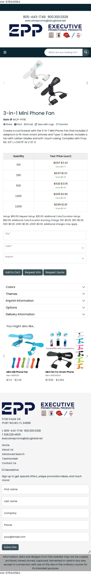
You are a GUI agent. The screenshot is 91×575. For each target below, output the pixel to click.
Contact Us (9, 463)
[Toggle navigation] (5, 52)
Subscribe (10, 547)
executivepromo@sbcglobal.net (45, 20)
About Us (7, 449)
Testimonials (10, 458)
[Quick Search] (63, 52)
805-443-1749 (34, 17)
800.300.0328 (58, 17)
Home (5, 445)
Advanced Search (13, 454)
